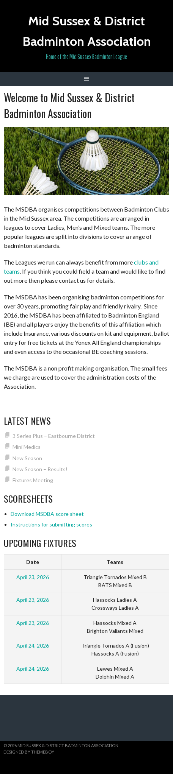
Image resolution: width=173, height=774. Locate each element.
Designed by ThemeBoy (28, 751)
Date (32, 562)
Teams (115, 562)
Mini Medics (27, 447)
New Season (27, 458)
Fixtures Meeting (33, 480)
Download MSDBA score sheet (47, 514)
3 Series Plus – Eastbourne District (54, 436)
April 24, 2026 (32, 645)
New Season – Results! (40, 469)
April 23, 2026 (32, 577)
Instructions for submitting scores (51, 524)
